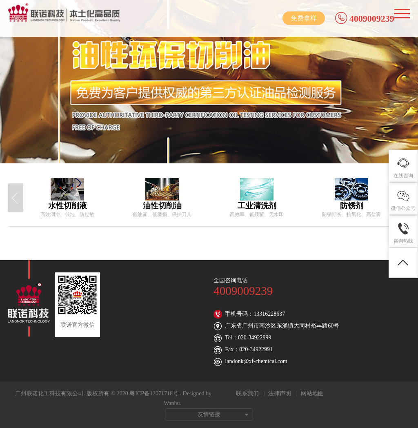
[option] (67, 198)
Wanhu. (172, 403)
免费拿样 (304, 18)
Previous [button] (15, 197)
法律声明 (279, 393)
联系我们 (247, 393)
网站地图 (312, 393)
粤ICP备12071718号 (153, 393)
